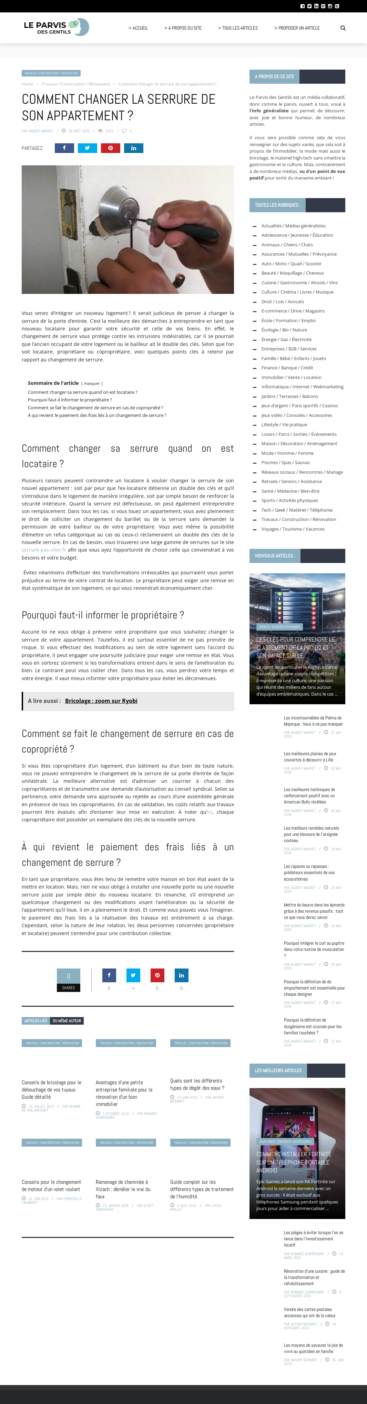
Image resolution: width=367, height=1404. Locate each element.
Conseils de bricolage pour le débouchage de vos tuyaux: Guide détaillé (51, 1089)
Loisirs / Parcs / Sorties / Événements (299, 434)
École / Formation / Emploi (289, 320)
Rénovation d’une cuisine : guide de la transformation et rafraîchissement (314, 1277)
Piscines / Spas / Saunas (286, 462)
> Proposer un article (297, 28)
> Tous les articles (238, 28)
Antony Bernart (304, 1324)
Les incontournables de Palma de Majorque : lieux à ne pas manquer (313, 721)
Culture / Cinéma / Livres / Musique (298, 292)
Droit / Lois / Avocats (283, 301)
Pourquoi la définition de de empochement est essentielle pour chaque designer (314, 987)
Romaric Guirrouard (307, 1253)
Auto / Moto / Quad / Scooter (292, 263)
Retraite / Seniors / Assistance (292, 481)
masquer (92, 383)
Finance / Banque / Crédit (287, 368)
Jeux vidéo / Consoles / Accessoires (297, 415)
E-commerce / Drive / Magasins (293, 311)
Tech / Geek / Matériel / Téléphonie (297, 510)
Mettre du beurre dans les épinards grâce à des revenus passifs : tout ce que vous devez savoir (314, 911)
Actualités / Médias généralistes (294, 226)
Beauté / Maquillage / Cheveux (293, 273)
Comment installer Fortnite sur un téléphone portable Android (294, 1162)
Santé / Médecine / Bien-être (290, 491)
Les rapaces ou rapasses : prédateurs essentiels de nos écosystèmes (309, 872)
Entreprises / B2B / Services (289, 349)
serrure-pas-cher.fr (44, 549)
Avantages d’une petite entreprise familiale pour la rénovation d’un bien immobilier (124, 1093)
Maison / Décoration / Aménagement (299, 443)
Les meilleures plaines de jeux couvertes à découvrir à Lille (310, 756)
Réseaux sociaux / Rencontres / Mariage (302, 472)
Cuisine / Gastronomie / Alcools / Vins (300, 282)
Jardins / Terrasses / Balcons (290, 396)
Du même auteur (67, 1021)
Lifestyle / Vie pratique (284, 424)
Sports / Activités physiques (290, 500)
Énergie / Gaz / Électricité (287, 339)
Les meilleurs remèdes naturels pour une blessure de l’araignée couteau (311, 834)
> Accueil (138, 28)
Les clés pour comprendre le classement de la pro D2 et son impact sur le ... (295, 647)
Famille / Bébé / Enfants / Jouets (294, 358)
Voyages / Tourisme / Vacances (293, 529)
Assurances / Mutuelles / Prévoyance (299, 254)
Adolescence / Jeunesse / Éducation (297, 235)
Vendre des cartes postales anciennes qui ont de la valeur (310, 1312)
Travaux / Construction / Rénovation (51, 73)
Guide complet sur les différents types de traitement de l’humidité (202, 1189)
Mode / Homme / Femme (288, 453)
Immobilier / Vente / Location (292, 377)
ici (209, 812)
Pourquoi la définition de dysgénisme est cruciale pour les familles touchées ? (312, 1026)
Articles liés (35, 1021)
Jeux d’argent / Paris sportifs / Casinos (300, 405)
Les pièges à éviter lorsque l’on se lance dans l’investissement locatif (313, 1238)
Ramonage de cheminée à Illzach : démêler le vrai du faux (123, 1189)
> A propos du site (183, 28)
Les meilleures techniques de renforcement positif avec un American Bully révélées (309, 795)
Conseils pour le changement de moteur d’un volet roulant (51, 1185)
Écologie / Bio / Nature (284, 330)
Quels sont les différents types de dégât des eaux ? (197, 1084)
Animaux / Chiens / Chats (287, 245)
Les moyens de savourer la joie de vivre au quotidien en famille (313, 1348)
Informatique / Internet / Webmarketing (303, 386)
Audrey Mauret (41, 131)
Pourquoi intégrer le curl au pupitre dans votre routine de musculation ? (314, 949)
